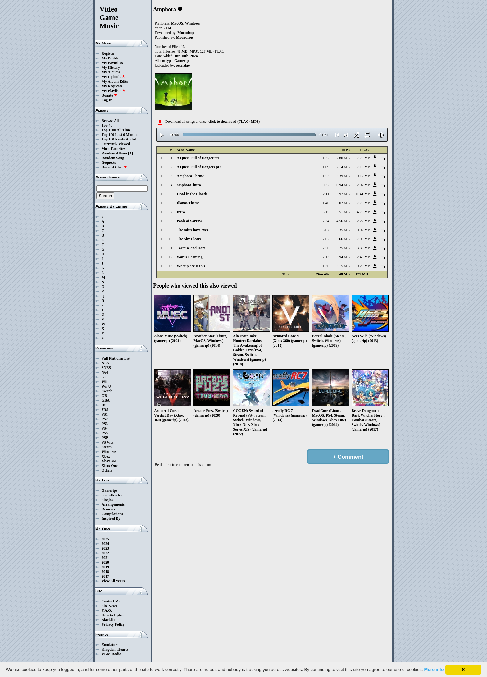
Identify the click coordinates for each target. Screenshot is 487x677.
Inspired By (111, 518)
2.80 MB (343, 158)
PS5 (105, 433)
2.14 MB (343, 167)
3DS (105, 410)
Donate (109, 95)
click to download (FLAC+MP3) (234, 121)
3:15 (326, 212)
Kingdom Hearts (115, 649)
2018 (105, 571)
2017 (105, 576)
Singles (107, 500)
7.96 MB (363, 239)
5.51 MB (343, 212)
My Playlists (113, 91)
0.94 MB (343, 185)
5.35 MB (343, 230)
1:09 (326, 167)
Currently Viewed (116, 144)
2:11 (326, 194)
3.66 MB (343, 239)
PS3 (105, 423)
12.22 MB (362, 221)
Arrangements (113, 504)
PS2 (105, 419)
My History (111, 67)
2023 (105, 548)
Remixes (108, 509)
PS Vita (107, 442)
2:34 (326, 221)
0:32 (326, 185)
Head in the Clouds (192, 194)
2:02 (326, 239)
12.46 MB (362, 257)
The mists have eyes (192, 230)
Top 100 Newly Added (119, 139)
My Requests (112, 86)
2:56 (326, 248)
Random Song (113, 158)
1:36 (326, 266)
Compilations (112, 514)
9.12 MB (363, 176)
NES (105, 363)
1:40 (326, 203)
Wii (104, 382)
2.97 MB (363, 185)
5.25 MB (343, 248)
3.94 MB (343, 257)
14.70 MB (362, 212)
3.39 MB (343, 176)
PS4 (105, 428)
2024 (105, 543)
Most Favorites (113, 148)
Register (108, 53)
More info (434, 669)
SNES (106, 368)
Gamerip (181, 60)
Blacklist (109, 620)
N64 (105, 372)
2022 (105, 553)
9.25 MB (363, 266)
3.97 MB (343, 194)
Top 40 (107, 125)
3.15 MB (343, 266)
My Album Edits (115, 81)
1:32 (326, 158)
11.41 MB (362, 194)
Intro (181, 212)
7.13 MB (363, 167)
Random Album (114, 153)
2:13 (326, 257)
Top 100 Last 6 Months (120, 134)
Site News (109, 606)
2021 (105, 557)
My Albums (111, 72)
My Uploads (113, 77)
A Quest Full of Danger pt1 (198, 158)
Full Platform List (116, 358)
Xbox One (110, 465)
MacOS (177, 23)
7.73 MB (363, 158)
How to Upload (113, 615)
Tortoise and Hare (191, 248)
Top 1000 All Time (116, 130)
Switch (107, 391)
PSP (105, 437)
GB (104, 396)
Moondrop (185, 32)
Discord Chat (114, 167)
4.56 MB (343, 221)
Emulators (110, 644)
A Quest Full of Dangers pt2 (199, 167)
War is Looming (189, 257)
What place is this (191, 266)
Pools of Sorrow (189, 221)
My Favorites (112, 63)
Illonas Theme (188, 203)
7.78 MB (363, 203)
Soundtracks (112, 495)
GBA (106, 400)
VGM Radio (111, 654)
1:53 (326, 176)
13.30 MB (362, 248)
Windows (109, 451)
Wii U (106, 386)
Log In (107, 100)
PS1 (105, 414)
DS (104, 405)
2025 (105, 539)
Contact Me (111, 601)
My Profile (110, 58)
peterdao (183, 65)
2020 (105, 562)
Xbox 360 (109, 461)
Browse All (110, 120)
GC (104, 377)
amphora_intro (189, 185)
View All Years (113, 581)
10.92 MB (362, 230)
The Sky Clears (189, 239)
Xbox (106, 456)
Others (107, 470)
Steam (107, 447)
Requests (109, 162)
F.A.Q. (107, 610)
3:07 (326, 230)
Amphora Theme (190, 176)
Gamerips (109, 490)
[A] (130, 153)
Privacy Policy (113, 624)
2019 (105, 567)
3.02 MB (343, 203)
